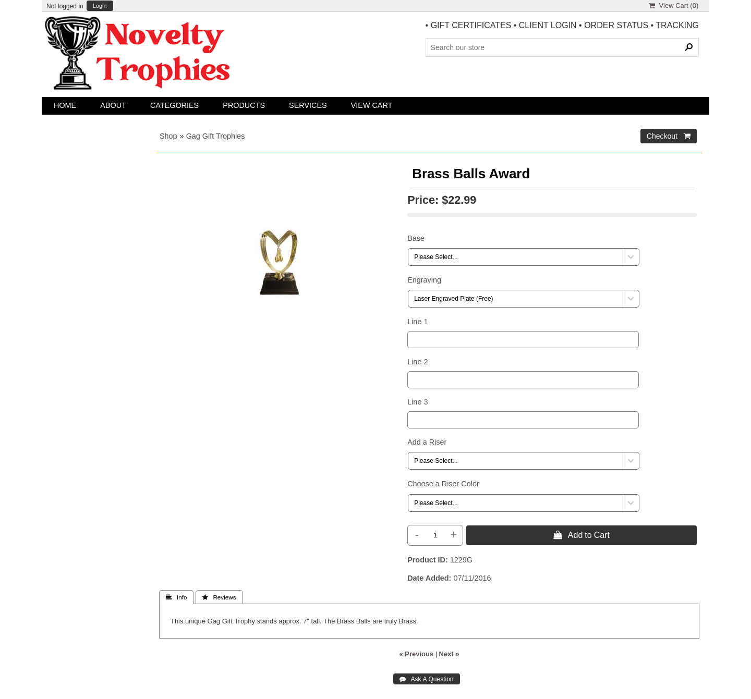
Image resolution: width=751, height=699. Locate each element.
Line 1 (417, 321)
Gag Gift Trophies (215, 136)
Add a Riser (426, 442)
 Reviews (219, 597)
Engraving (424, 280)
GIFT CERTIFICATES (471, 25)
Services (308, 105)
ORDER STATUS (616, 25)
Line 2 (417, 362)
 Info (176, 597)
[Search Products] (562, 47)
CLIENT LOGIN (548, 25)
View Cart (372, 105)
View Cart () (673, 5)
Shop (168, 136)
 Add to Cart (581, 535)
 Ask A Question (426, 679)
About (113, 105)
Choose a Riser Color (443, 484)
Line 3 (417, 402)
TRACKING (677, 25)
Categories (174, 105)
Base (416, 238)
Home (65, 105)
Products (244, 105)
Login (100, 6)
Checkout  (669, 136)
